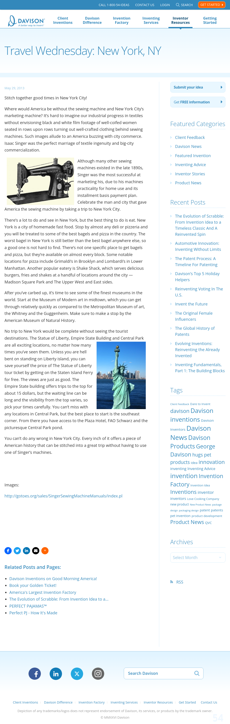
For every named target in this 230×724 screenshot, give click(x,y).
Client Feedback (190, 137)
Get (192, 102)
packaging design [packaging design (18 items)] (189, 510)
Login (165, 5)
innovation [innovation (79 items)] (212, 462)
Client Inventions (63, 20)
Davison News (188, 146)
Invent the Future (191, 304)
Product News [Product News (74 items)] (187, 522)
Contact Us (144, 5)
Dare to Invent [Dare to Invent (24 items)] (200, 404)
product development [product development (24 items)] (207, 516)
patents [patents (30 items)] (217, 510)
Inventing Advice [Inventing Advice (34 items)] (201, 468)
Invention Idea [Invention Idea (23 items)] (200, 485)
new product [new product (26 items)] (179, 504)
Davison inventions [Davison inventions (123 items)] (191, 414)
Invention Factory (121, 20)
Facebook (35, 674)
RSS (179, 582)
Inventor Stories (190, 173)
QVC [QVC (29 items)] (208, 522)
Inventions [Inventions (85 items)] (183, 491)
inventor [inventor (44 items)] (206, 492)
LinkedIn (56, 674)
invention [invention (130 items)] (184, 475)
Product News (188, 182)
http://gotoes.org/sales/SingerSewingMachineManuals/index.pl (63, 496)
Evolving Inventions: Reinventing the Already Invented (197, 349)
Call (114, 5)
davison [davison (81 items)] (180, 410)
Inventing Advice (190, 164)
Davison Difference (92, 20)
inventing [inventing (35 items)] (178, 468)
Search (187, 5)
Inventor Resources (180, 20)
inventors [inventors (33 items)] (178, 498)
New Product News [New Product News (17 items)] (200, 504)
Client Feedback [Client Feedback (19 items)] (179, 404)
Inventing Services (151, 20)
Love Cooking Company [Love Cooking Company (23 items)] (203, 499)
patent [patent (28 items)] (205, 510)
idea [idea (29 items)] (194, 462)
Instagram (98, 674)
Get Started (210, 4)
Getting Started (210, 20)
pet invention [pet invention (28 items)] (180, 515)
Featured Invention (193, 155)
